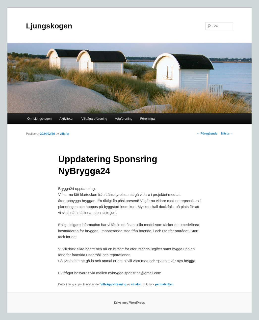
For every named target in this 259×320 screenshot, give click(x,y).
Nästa (227, 133)
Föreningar (148, 118)
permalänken (164, 284)
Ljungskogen (49, 26)
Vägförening (123, 118)
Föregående (207, 133)
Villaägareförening (94, 118)
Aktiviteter (66, 118)
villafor (64, 134)
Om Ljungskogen (39, 118)
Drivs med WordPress (129, 302)
